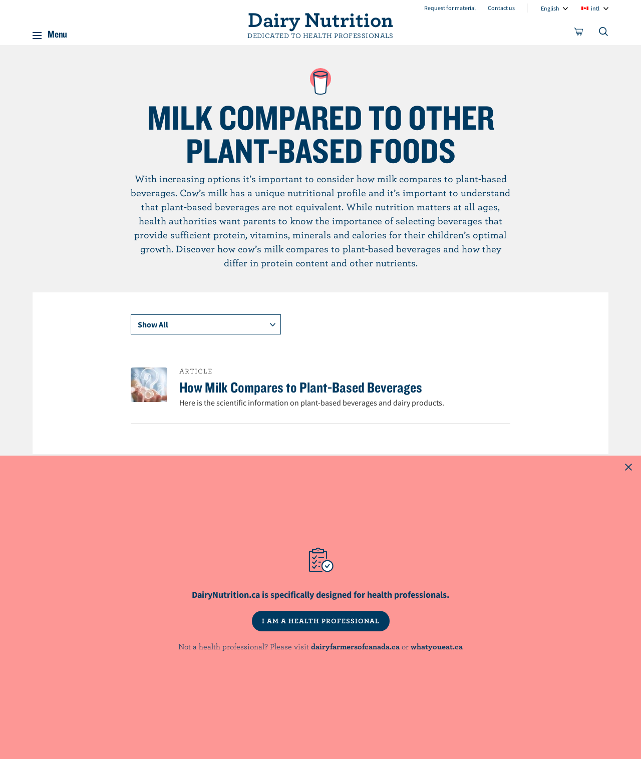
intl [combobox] (595, 8)
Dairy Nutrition (320, 19)
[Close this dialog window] (628, 468)
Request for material (450, 8)
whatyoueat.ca (437, 646)
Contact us (501, 8)
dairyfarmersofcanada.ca (355, 646)
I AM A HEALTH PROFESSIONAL (321, 621)
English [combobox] (550, 8)
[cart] (579, 33)
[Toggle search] (604, 33)
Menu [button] (57, 32)
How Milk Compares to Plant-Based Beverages (300, 387)
